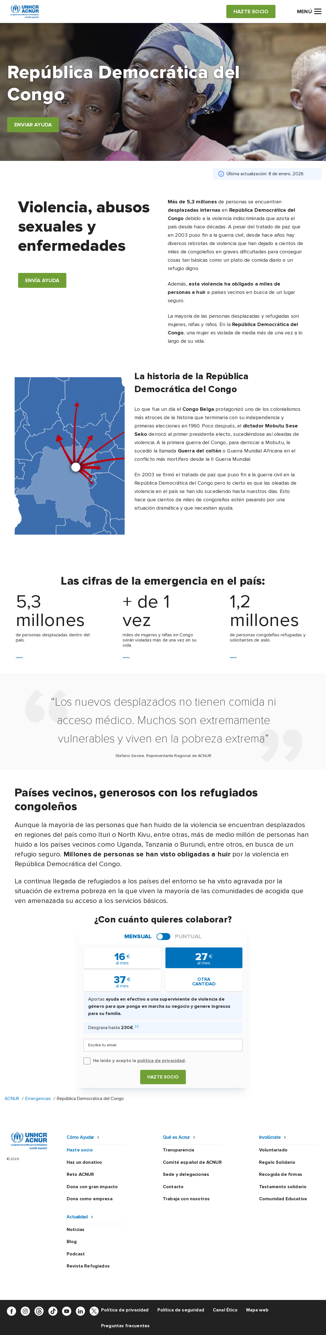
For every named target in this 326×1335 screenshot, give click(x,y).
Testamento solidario (282, 1187)
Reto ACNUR (80, 1174)
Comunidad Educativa (283, 1199)
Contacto (173, 1187)
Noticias (75, 1229)
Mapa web (257, 1310)
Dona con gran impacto (92, 1187)
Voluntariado (273, 1150)
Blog (72, 1242)
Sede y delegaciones (186, 1174)
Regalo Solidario (277, 1162)
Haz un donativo (84, 1162)
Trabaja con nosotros (186, 1199)
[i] (136, 1026)
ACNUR (12, 1098)
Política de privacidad (125, 1310)
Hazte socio (163, 1077)
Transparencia (178, 1150)
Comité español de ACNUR (192, 1162)
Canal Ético (225, 1310)
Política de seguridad (180, 1310)
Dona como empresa (90, 1199)
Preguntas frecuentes (125, 1326)
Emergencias (38, 1098)
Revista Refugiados (88, 1266)
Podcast (76, 1254)
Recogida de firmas (280, 1174)
